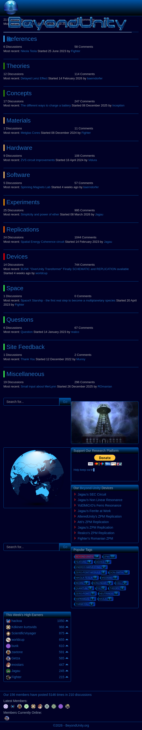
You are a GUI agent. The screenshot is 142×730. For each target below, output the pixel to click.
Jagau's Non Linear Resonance (100, 500)
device (103, 562)
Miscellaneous (25, 374)
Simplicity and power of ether (40, 214)
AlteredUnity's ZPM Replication (99, 516)
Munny (80, 359)
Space (14, 288)
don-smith (119, 572)
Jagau (99, 214)
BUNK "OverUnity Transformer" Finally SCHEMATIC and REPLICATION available (75, 269)
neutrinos (109, 593)
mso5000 (109, 578)
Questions (19, 319)
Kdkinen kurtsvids (24, 627)
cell (121, 583)
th (101, 588)
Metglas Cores (30, 132)
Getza (15, 658)
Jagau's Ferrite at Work (94, 511)
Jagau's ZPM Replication (95, 527)
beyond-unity (88, 556)
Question (27, 332)
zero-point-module (91, 572)
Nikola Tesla (29, 51)
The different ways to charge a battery (46, 105)
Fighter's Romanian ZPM (95, 538)
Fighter (75, 51)
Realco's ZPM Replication (96, 533)
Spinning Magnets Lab (35, 187)
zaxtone (17, 652)
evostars (17, 664)
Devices (17, 256)
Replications (22, 229)
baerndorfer (94, 78)
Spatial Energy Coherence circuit (42, 241)
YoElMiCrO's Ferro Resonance (99, 505)
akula (105, 599)
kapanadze (85, 599)
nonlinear (102, 583)
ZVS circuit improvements (38, 160)
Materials (18, 120)
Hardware (19, 147)
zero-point (85, 593)
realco (75, 332)
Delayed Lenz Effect (34, 78)
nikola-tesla (86, 578)
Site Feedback (25, 346)
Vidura (92, 160)
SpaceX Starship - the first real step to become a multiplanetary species (68, 300)
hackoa (16, 621)
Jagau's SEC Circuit (92, 494)
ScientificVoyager (23, 633)
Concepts (19, 93)
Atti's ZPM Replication (93, 522)
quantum (84, 588)
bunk (14, 646)
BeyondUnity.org (77, 725)
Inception (118, 105)
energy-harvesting (91, 567)
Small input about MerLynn (38, 386)
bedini (82, 583)
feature (84, 562)
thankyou (85, 604)
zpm (110, 556)
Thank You (28, 359)
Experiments (23, 202)
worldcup (41, 273)
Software (18, 174)
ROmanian (105, 386)
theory (117, 588)
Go (65, 402)
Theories (18, 65)
